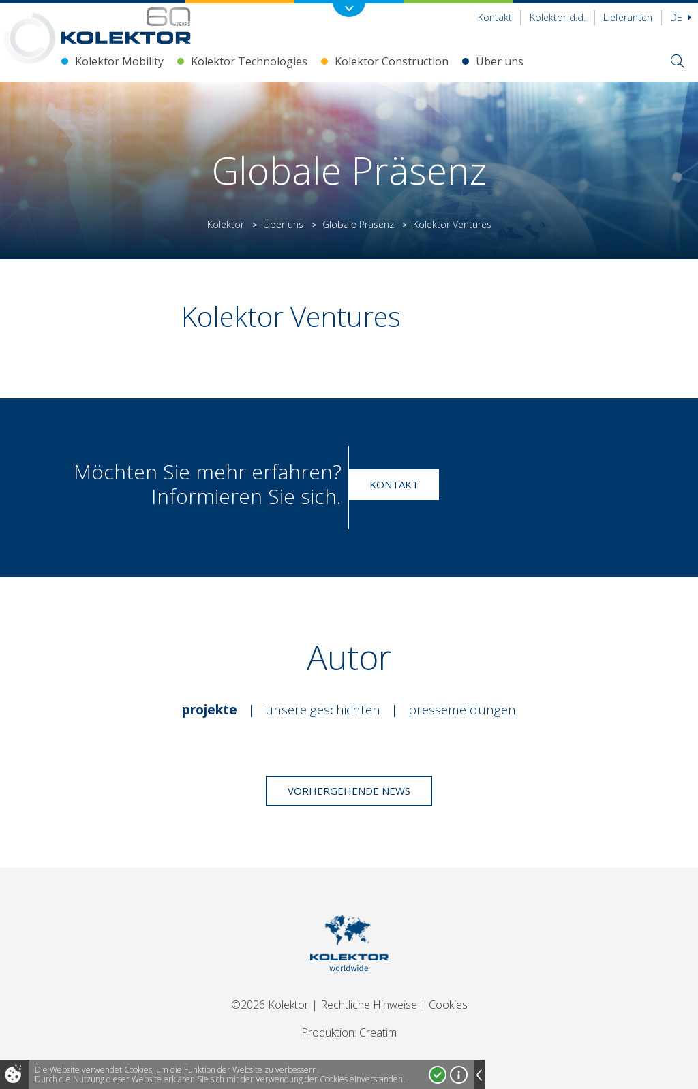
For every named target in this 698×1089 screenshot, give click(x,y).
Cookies (448, 1004)
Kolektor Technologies (249, 61)
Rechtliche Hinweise (368, 1004)
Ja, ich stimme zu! (437, 1075)
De (680, 17)
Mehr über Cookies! (459, 1075)
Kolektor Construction (392, 61)
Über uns (500, 61)
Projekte (209, 710)
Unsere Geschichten (322, 710)
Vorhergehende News (349, 791)
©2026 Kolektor (270, 1004)
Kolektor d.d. (558, 17)
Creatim (378, 1032)
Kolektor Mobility (119, 61)
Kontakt (495, 17)
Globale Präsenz (358, 224)
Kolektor (225, 224)
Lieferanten (627, 17)
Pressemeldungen (462, 710)
